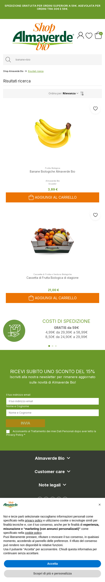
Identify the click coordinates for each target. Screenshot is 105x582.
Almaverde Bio (53, 181)
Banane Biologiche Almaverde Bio (52, 171)
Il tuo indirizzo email (18, 394)
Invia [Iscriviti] (25, 423)
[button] (99, 504)
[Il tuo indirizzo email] (52, 401)
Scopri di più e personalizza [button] (52, 573)
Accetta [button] (52, 563)
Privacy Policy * (15, 434)
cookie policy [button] (33, 532)
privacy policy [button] (33, 520)
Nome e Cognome (17, 406)
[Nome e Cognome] (52, 412)
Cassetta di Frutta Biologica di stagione (52, 277)
